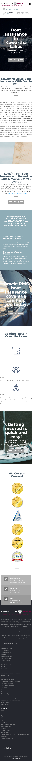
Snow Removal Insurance (7, 671)
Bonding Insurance (5, 660)
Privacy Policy (4, 722)
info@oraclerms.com (11, 13)
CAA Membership (5, 675)
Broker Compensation (6, 726)
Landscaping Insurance (7, 683)
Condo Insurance (5, 702)
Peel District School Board (7, 685)
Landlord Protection (6, 658)
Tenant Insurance (5, 691)
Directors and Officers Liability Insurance (11, 698)
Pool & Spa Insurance (6, 689)
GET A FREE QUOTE (16, 60)
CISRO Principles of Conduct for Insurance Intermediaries (15, 734)
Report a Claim (4, 715)
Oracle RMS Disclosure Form (8, 724)
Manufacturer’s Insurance (7, 679)
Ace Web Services (16, 758)
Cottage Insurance (5, 696)
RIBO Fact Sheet (5, 732)
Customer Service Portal (7, 738)
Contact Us (3, 728)
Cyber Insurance (5, 704)
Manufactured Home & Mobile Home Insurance (12, 700)
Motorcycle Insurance (6, 656)
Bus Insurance (4, 687)
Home (2, 713)
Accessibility (4, 736)
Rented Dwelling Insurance (7, 694)
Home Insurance (5, 650)
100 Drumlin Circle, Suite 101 (12, 9)
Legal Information (5, 720)
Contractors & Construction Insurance (10, 681)
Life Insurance (4, 662)
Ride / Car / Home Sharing (7, 664)
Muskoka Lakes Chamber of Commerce (10, 673)
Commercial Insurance (6, 652)
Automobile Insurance (6, 648)
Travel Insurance (5, 654)
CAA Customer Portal (6, 730)
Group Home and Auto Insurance (9, 666)
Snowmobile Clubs (5, 669)
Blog (2, 718)
